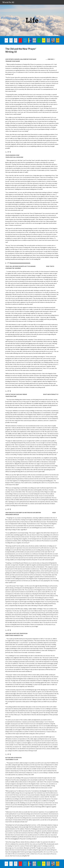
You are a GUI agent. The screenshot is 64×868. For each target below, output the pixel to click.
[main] (32, 20)
